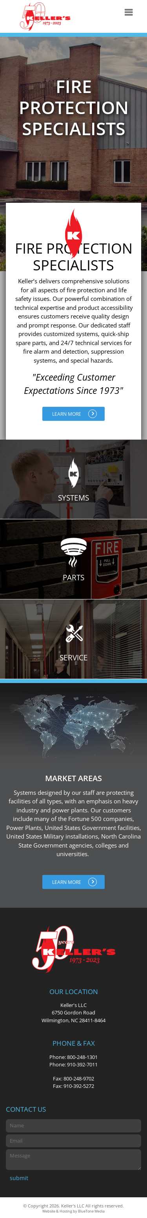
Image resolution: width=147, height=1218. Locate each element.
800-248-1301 (82, 1057)
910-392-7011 (82, 1064)
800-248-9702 (79, 1078)
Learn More (74, 414)
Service (73, 640)
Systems (73, 480)
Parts (73, 560)
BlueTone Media (91, 1211)
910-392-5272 (79, 1085)
